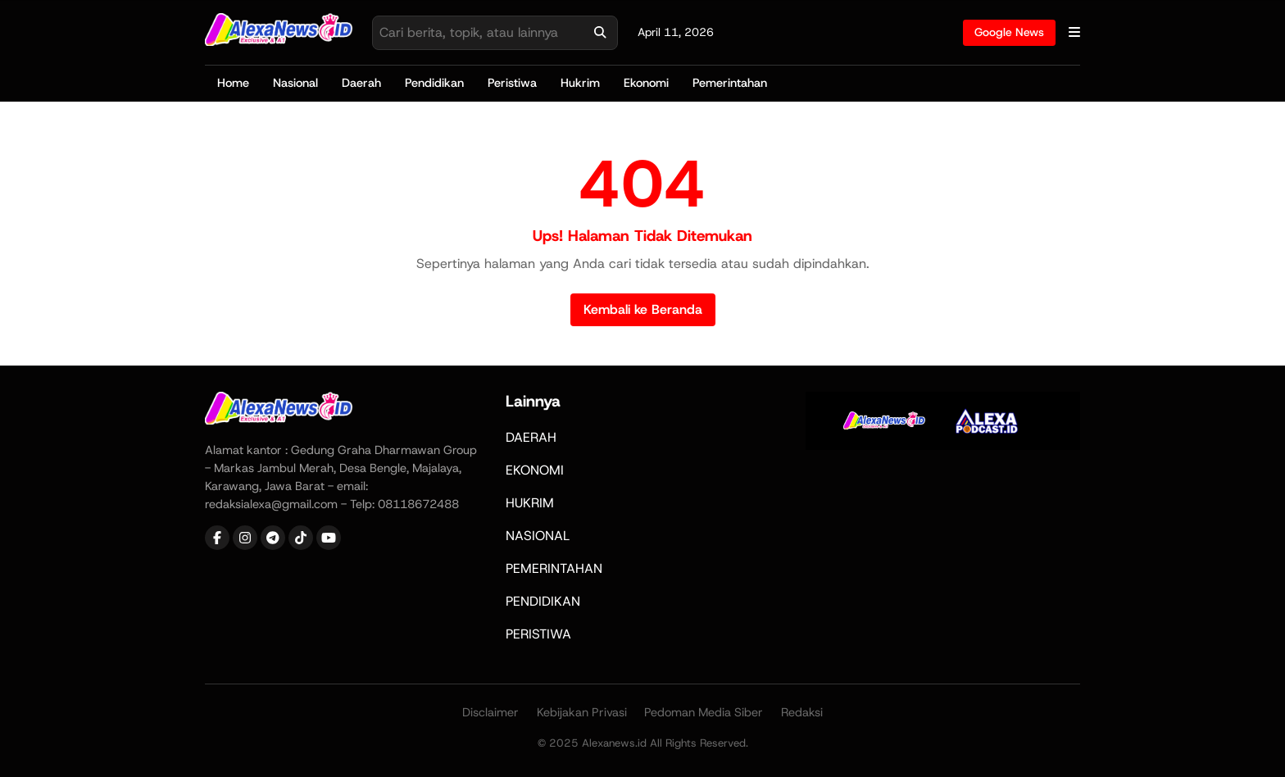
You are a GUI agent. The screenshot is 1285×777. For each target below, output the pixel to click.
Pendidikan (434, 83)
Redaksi (802, 712)
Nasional (295, 83)
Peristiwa (512, 83)
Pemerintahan (729, 83)
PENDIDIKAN (543, 601)
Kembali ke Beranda (642, 309)
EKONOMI (535, 470)
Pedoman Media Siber (703, 712)
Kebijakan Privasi (582, 712)
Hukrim (580, 83)
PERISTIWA (538, 634)
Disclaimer (490, 712)
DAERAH (531, 437)
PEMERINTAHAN (554, 568)
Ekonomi (646, 83)
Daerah (361, 83)
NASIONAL (538, 535)
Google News (1009, 32)
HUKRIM (530, 502)
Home (233, 83)
